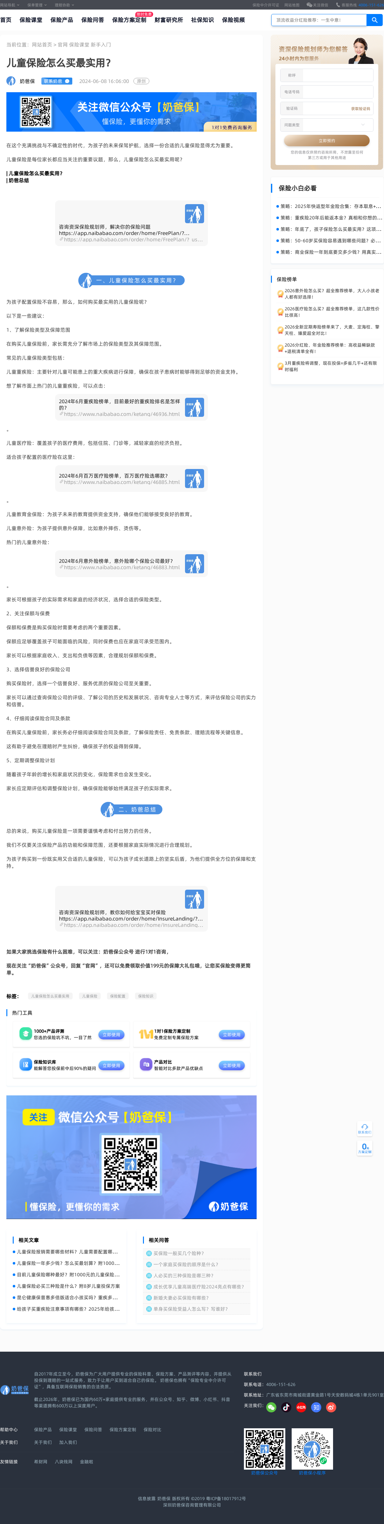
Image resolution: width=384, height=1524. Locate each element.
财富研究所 (168, 20)
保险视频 (233, 20)
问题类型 (292, 125)
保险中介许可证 (265, 5)
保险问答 (92, 20)
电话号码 (292, 91)
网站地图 (292, 5)
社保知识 (202, 20)
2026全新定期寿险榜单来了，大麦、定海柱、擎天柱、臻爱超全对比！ (332, 330)
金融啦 (86, 1461)
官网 (63, 44)
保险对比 (152, 1429)
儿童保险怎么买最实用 (50, 996)
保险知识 (145, 996)
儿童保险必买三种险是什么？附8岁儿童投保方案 (66, 1286)
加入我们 (68, 1442)
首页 (5, 20)
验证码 (292, 108)
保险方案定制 (129, 20)
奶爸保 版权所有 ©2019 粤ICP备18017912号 (201, 1498)
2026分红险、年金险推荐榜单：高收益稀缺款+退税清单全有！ (330, 348)
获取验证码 (360, 108)
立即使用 (111, 1034)
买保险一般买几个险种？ (179, 1253)
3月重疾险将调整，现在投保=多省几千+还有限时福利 (331, 366)
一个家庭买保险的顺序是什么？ (186, 1264)
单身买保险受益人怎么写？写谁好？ (191, 1309)
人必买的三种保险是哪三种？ (184, 1275)
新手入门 (101, 44)
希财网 (40, 1461)
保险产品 (61, 20)
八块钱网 (64, 1461)
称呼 (292, 75)
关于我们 (43, 1442)
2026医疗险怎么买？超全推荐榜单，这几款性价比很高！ (332, 312)
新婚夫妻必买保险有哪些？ (182, 1297)
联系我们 (253, 1374)
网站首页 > (45, 44)
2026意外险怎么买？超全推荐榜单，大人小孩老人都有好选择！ (332, 293)
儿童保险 (89, 996)
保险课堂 (30, 20)
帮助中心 (9, 1429)
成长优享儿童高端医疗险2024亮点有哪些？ (199, 1286)
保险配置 (117, 996)
